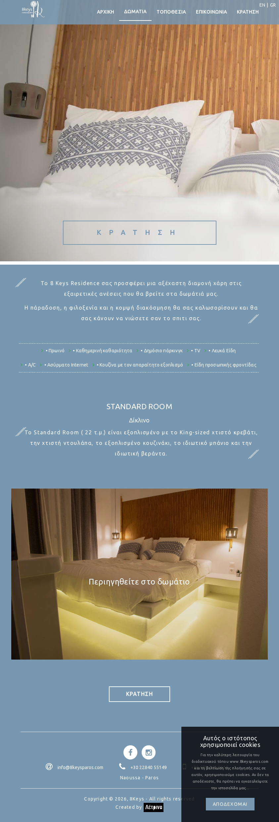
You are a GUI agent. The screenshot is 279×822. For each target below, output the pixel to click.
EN (261, 5)
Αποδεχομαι (230, 804)
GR (272, 5)
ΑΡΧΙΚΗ (105, 13)
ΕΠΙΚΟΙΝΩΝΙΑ (211, 13)
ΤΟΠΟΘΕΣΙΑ (171, 13)
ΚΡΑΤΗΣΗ (248, 13)
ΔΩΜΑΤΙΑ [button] (135, 13)
